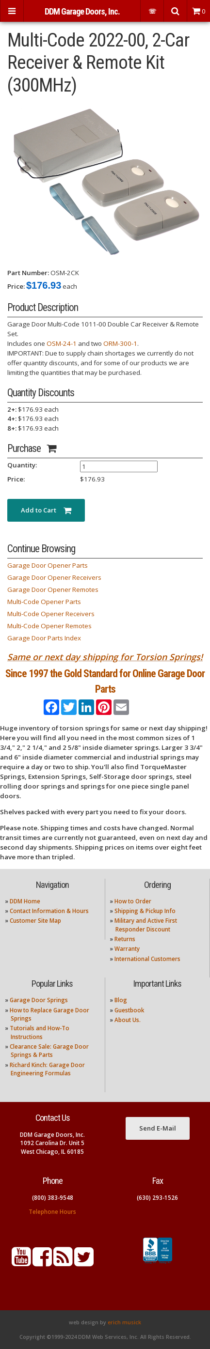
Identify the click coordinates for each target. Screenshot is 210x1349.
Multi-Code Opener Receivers (51, 613)
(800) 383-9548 (52, 1197)
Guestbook (129, 1010)
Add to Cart (46, 510)
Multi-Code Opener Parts (44, 601)
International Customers (147, 958)
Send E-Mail (157, 1128)
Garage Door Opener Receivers (54, 577)
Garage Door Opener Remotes (52, 589)
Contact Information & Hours (49, 911)
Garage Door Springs (39, 1000)
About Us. (127, 1019)
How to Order (132, 901)
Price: (16, 286)
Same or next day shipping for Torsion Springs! (105, 657)
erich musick (124, 1322)
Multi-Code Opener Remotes (49, 625)
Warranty (127, 948)
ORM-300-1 (120, 343)
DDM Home (25, 901)
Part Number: (28, 272)
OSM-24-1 (62, 343)
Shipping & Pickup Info (145, 911)
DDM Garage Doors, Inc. (82, 11)
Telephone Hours (52, 1211)
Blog (120, 1000)
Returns (124, 939)
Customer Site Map (35, 920)
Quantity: (22, 465)
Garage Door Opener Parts (47, 565)
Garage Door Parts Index (44, 638)
